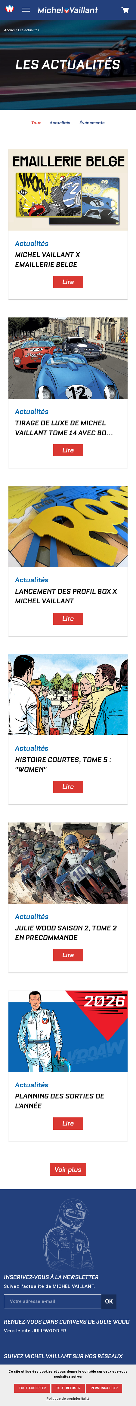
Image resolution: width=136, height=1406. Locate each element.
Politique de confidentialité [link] (68, 1399)
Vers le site (35, 1331)
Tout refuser (68, 1388)
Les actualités (28, 30)
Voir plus (68, 1169)
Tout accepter (32, 1388)
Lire (68, 282)
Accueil (10, 30)
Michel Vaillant (68, 10)
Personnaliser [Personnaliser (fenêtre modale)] (104, 1388)
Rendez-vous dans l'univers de (67, 1321)
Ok (109, 1301)
